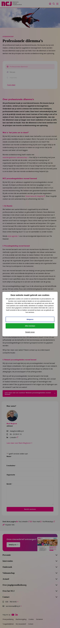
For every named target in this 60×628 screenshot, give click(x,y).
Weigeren (30, 319)
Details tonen (30, 332)
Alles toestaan (30, 326)
